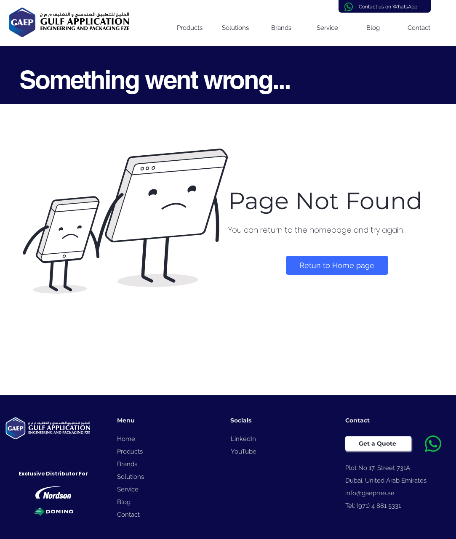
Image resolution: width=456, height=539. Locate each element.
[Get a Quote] (378, 443)
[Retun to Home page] (337, 265)
